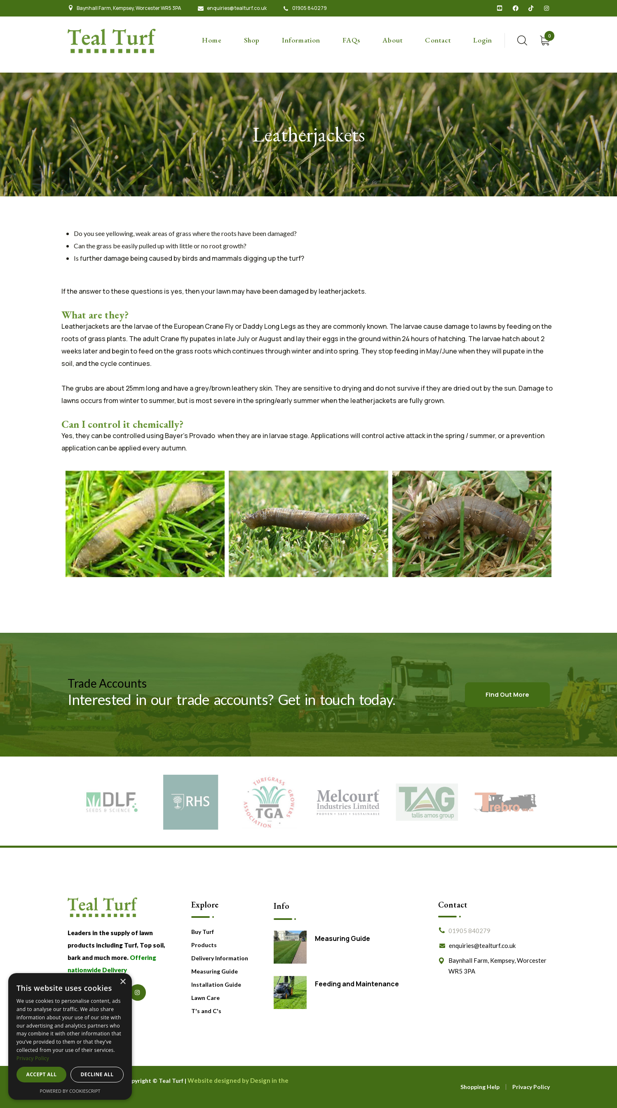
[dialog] (70, 1036)
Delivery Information (219, 958)
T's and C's (206, 1010)
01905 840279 (309, 8)
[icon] (500, 8)
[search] (522, 40)
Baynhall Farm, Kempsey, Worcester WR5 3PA (129, 8)
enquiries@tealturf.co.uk (237, 8)
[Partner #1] (112, 801)
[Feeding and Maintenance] (290, 992)
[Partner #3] (269, 801)
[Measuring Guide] (290, 947)
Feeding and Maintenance (357, 983)
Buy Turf (202, 931)
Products (204, 944)
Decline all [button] (97, 1074)
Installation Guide (216, 984)
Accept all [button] (41, 1074)
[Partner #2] (190, 801)
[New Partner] (348, 801)
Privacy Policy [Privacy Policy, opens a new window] (32, 1058)
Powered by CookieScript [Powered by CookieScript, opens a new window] (70, 1091)
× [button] (123, 982)
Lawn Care (205, 997)
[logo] (112, 40)
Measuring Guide (214, 971)
